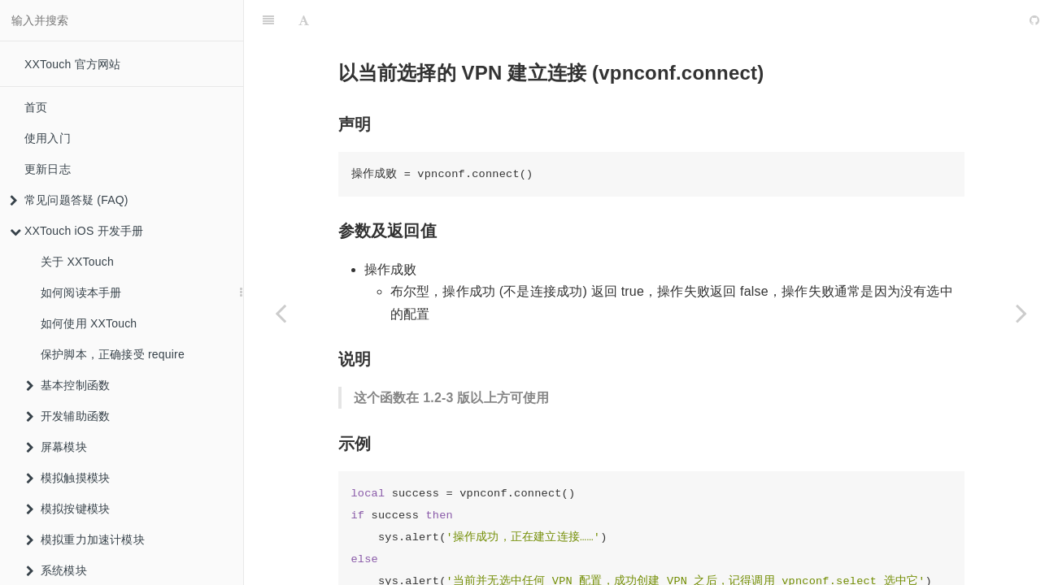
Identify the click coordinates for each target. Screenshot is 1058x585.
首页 (35, 107)
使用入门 (47, 138)
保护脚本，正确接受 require (113, 354)
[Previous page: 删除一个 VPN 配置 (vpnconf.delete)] (280, 313)
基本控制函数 (68, 385)
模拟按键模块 (68, 508)
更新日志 (47, 169)
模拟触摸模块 (68, 477)
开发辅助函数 (68, 416)
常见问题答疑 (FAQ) (69, 199)
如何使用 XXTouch (89, 323)
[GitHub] (1034, 20)
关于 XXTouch (77, 261)
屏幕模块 (56, 446)
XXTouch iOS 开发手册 (76, 230)
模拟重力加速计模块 (85, 539)
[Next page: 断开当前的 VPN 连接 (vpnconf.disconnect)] (1021, 313)
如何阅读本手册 (81, 292)
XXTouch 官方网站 (72, 64)
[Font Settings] (303, 20)
